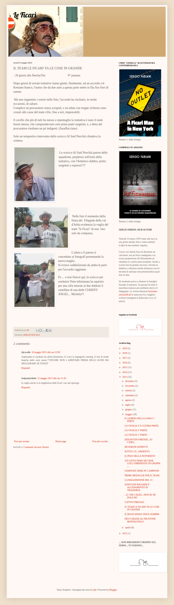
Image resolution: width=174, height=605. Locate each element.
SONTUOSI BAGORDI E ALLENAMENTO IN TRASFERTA (137, 487)
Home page (60, 441)
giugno (128, 409)
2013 (125, 377)
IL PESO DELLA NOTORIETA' (140, 456)
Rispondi (25, 368)
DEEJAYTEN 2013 (31, 335)
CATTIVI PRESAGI (134, 502)
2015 (125, 367)
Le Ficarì (25, 14)
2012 (125, 533)
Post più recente (21, 441)
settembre (130, 395)
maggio (129, 414)
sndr (94, 590)
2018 (125, 353)
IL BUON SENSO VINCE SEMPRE (142, 514)
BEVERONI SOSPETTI (136, 447)
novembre (130, 386)
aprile (128, 527)
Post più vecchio (100, 441)
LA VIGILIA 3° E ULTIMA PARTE (142, 426)
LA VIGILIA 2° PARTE (136, 430)
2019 (125, 348)
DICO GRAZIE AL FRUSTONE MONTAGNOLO (140, 520)
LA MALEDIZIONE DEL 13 (138, 480)
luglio (128, 405)
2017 (125, 358)
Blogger (113, 590)
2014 (125, 372)
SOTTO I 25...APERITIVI (137, 451)
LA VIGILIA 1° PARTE (136, 435)
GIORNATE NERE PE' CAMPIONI (142, 471)
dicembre (130, 381)
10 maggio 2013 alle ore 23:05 (45, 352)
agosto (128, 400)
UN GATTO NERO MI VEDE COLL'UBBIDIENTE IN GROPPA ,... (142, 463)
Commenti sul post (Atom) (36, 447)
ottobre (128, 390)
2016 (125, 362)
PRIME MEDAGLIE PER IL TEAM (142, 475)
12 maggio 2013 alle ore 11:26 (51, 378)
